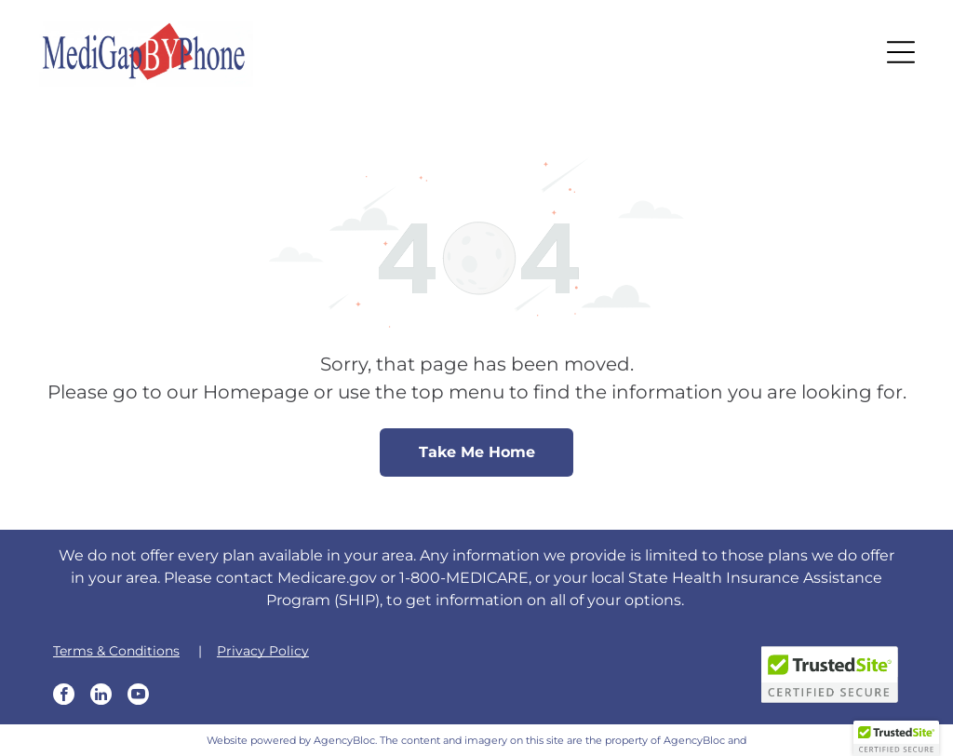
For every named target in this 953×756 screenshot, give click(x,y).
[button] (901, 52)
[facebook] (63, 696)
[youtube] (138, 696)
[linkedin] (101, 696)
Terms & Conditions (116, 650)
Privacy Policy (263, 650)
